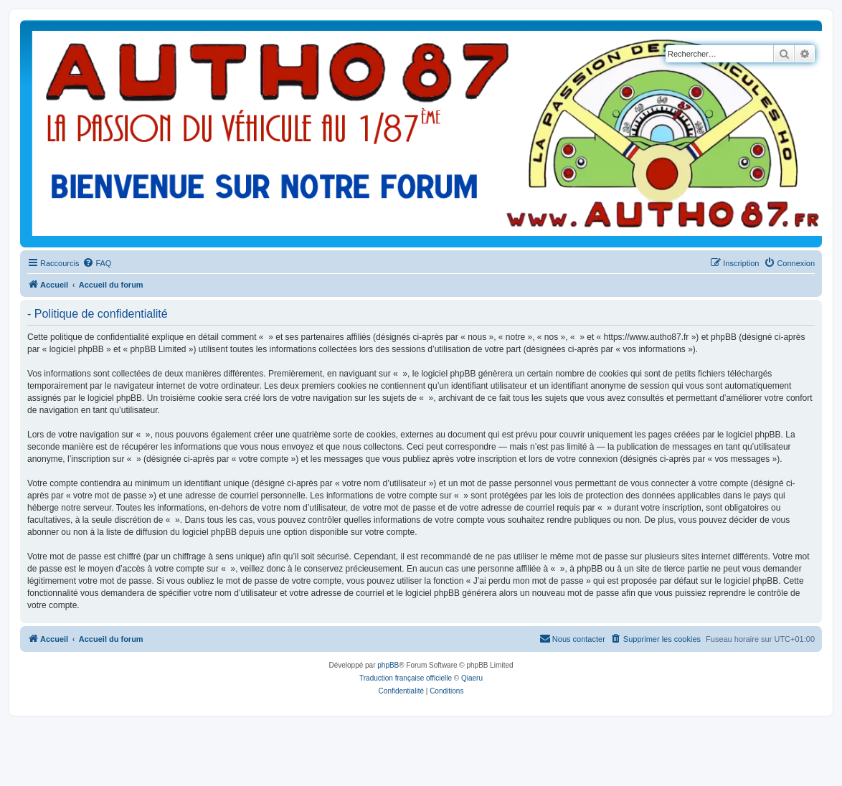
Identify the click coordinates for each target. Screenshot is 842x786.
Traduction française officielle (405, 678)
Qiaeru (472, 678)
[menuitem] (96, 263)
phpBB (388, 665)
